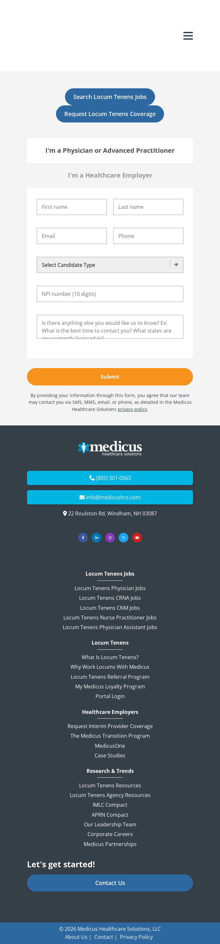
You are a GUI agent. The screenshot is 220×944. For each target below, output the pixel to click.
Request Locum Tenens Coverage (110, 114)
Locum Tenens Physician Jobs (110, 588)
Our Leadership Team (110, 824)
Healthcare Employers (110, 712)
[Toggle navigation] (188, 18)
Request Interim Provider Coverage (110, 726)
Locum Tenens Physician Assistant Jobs (110, 627)
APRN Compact (110, 814)
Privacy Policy (136, 936)
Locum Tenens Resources (110, 785)
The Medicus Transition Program (110, 735)
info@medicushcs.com (113, 497)
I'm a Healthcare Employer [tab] (110, 175)
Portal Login (110, 696)
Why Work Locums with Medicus (110, 666)
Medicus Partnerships (110, 844)
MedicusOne (110, 745)
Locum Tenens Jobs (110, 574)
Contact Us (110, 883)
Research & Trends (110, 771)
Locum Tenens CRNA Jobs (110, 597)
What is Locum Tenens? (110, 657)
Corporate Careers (110, 834)
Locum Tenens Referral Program (110, 676)
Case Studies (110, 755)
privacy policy (132, 409)
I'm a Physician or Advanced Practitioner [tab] (110, 150)
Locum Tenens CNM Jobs (110, 607)
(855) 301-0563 (113, 478)
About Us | (78, 936)
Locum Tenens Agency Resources (110, 795)
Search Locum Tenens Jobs (110, 97)
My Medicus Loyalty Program (110, 686)
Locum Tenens (110, 643)
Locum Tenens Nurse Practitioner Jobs (110, 617)
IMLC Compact (110, 804)
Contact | (105, 936)
